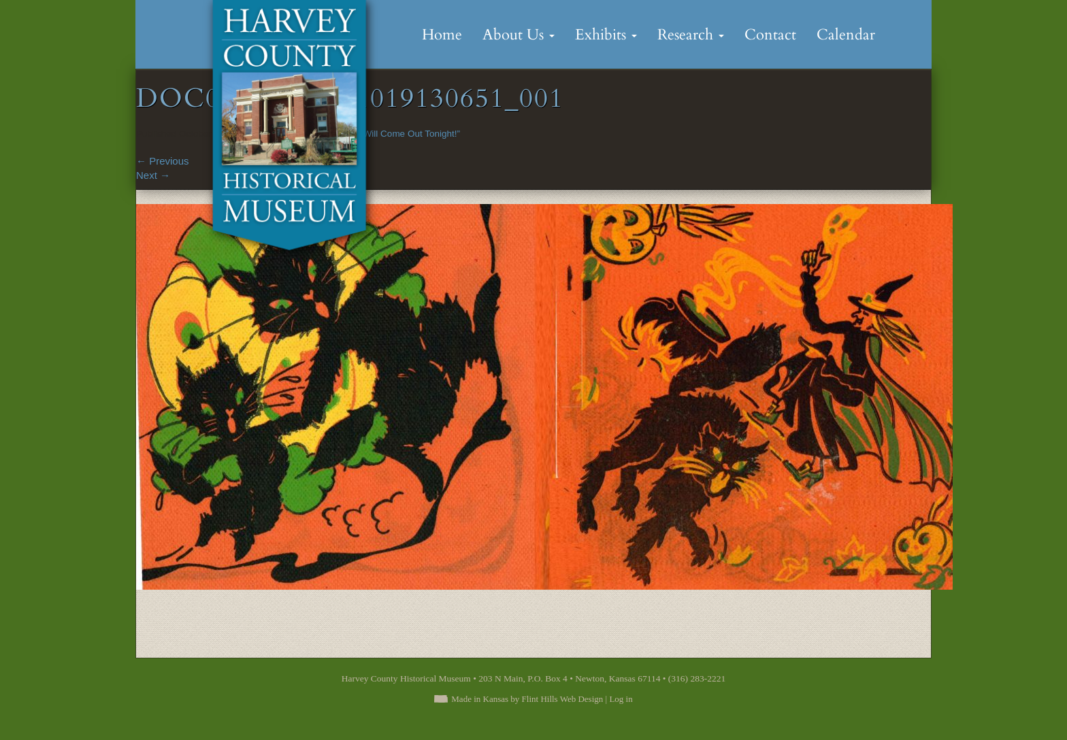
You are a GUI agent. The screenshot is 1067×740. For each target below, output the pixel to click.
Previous (162, 161)
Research (690, 34)
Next (153, 175)
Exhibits (606, 34)
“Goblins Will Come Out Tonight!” (393, 134)
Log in (620, 699)
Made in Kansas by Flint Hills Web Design (527, 699)
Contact (770, 34)
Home (442, 34)
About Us (518, 34)
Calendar (846, 34)
